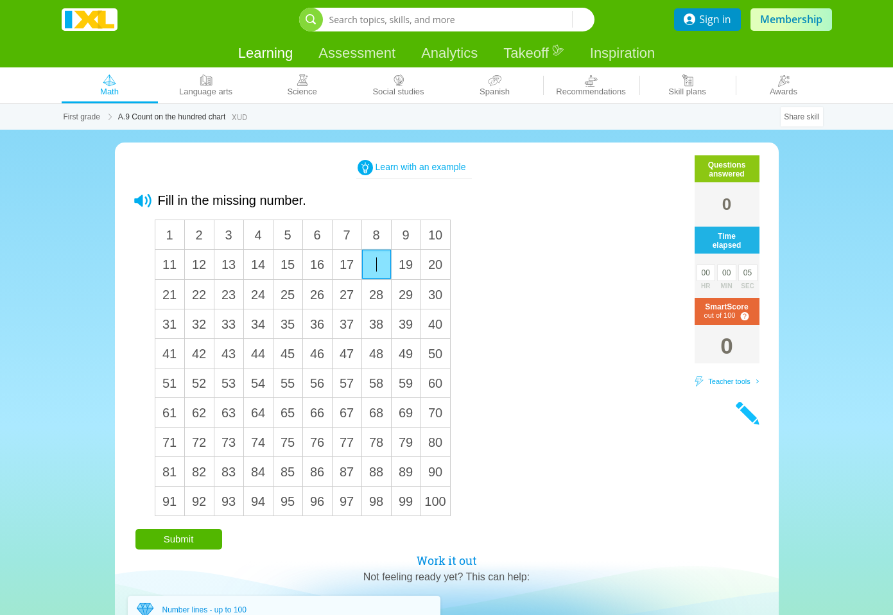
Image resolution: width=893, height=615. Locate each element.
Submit (179, 538)
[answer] (376, 264)
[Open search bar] (311, 19)
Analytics (449, 53)
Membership (791, 19)
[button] (143, 200)
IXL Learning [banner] (89, 19)
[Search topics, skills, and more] (450, 19)
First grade (82, 116)
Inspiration (622, 53)
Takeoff (533, 52)
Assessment (356, 53)
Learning (265, 53)
